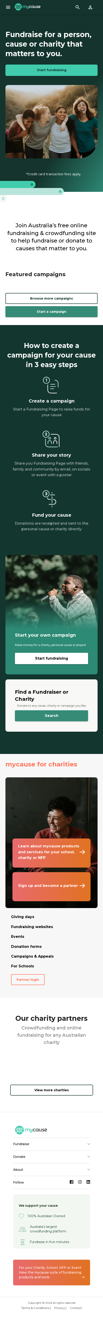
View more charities (51, 1090)
